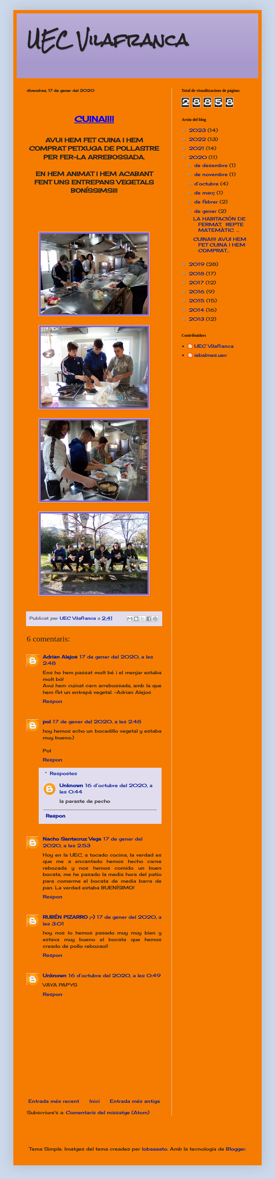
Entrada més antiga (135, 1101)
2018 (197, 273)
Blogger (235, 1149)
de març (205, 192)
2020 (199, 157)
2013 (197, 319)
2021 (197, 148)
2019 (197, 264)
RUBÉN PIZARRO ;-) (69, 917)
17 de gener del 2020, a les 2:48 (97, 721)
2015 (197, 300)
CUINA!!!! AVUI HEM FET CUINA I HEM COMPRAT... (219, 244)
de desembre (211, 165)
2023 (198, 130)
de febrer (207, 201)
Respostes (63, 773)
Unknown (71, 785)
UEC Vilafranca (107, 40)
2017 (197, 282)
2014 (197, 310)
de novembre (211, 174)
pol (47, 721)
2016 (197, 291)
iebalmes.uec (210, 355)
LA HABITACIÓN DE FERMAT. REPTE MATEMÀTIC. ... (219, 224)
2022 (198, 139)
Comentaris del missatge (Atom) (108, 1112)
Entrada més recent (53, 1101)
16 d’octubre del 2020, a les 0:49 (114, 975)
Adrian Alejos (60, 656)
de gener (206, 211)
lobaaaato (154, 1149)
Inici (94, 1101)
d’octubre (207, 183)
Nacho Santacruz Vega (72, 839)
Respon (52, 701)
